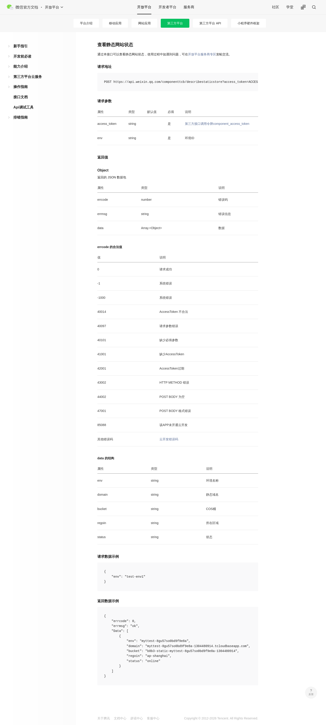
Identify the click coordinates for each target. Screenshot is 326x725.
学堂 (289, 7)
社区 (275, 7)
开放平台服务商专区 (202, 54)
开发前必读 (22, 56)
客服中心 (153, 718)
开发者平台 (167, 7)
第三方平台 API (210, 23)
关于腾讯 (103, 718)
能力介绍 (20, 66)
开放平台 (144, 7)
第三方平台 (175, 23)
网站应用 (144, 23)
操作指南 (20, 87)
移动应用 (115, 23)
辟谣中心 (136, 718)
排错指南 (20, 117)
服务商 (189, 7)
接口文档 (20, 97)
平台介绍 (86, 23)
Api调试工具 (23, 107)
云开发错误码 (168, 439)
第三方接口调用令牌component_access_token (217, 123)
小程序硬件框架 (248, 23)
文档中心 (120, 718)
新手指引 (20, 46)
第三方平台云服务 (27, 77)
